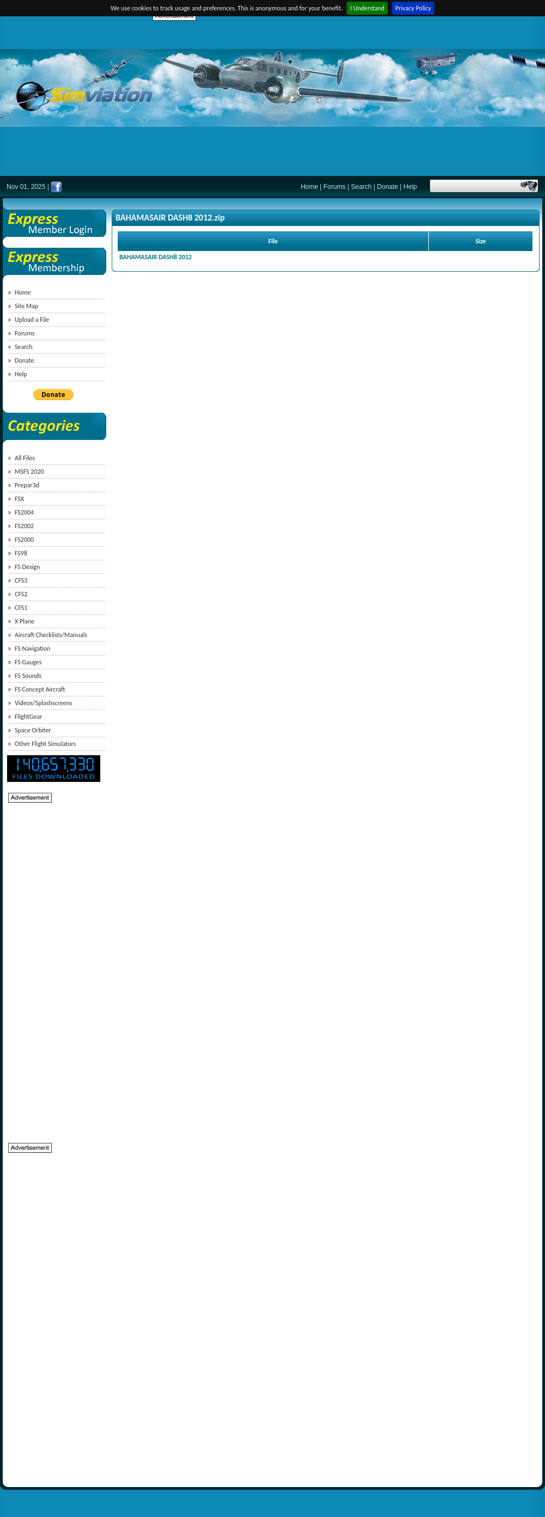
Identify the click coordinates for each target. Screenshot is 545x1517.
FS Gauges (28, 662)
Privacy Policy (413, 8)
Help (410, 187)
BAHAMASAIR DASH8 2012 (155, 257)
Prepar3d (27, 485)
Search (361, 187)
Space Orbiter (33, 730)
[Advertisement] (286, 98)
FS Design (27, 567)
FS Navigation (32, 648)
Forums (335, 187)
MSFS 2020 (29, 471)
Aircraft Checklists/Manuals (51, 635)
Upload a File (32, 319)
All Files (25, 458)
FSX (19, 499)
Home (309, 187)
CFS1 (21, 607)
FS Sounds (28, 676)
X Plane (24, 621)
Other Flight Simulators (45, 744)
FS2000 (24, 539)
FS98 (21, 553)
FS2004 (24, 512)
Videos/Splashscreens (43, 703)
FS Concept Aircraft (40, 689)
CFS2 (21, 594)
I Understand (367, 8)
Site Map (26, 306)
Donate (387, 187)
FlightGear (28, 716)
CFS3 (21, 580)
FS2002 (24, 526)
